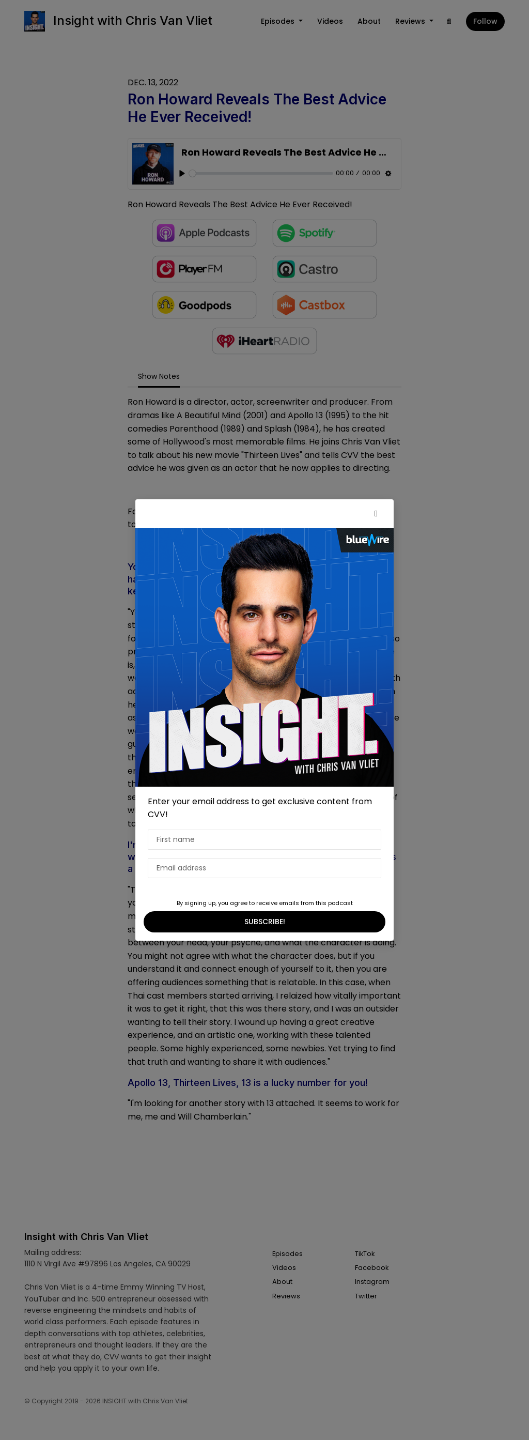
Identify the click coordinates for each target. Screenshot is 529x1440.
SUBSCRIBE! (264, 921)
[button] (376, 514)
